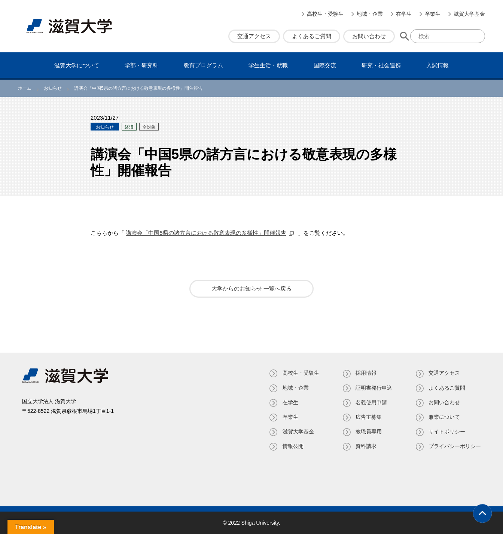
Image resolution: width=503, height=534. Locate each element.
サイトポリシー (447, 432)
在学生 (404, 14)
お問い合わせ (369, 36)
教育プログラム (203, 65)
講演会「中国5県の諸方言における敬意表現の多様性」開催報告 (206, 233)
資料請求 (365, 446)
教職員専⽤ (368, 432)
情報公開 (292, 446)
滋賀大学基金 (469, 14)
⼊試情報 (437, 65)
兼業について (444, 417)
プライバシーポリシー (455, 446)
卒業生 (432, 14)
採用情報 (365, 373)
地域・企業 (370, 14)
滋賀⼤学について (76, 65)
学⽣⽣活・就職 (268, 65)
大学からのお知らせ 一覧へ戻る (251, 288)
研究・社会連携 (381, 65)
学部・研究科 (141, 65)
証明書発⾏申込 (373, 388)
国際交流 (325, 65)
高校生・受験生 (325, 14)
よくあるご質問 (311, 36)
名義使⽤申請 (371, 402)
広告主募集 (368, 417)
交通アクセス (254, 36)
